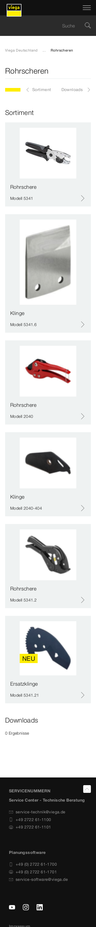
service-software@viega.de (38, 879)
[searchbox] (43, 25)
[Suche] (88, 25)
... (44, 50)
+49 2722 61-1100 (30, 819)
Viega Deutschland (21, 50)
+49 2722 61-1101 (30, 827)
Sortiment (41, 89)
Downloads (72, 89)
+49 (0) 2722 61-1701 (33, 871)
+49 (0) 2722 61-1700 (33, 864)
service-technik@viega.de (37, 811)
